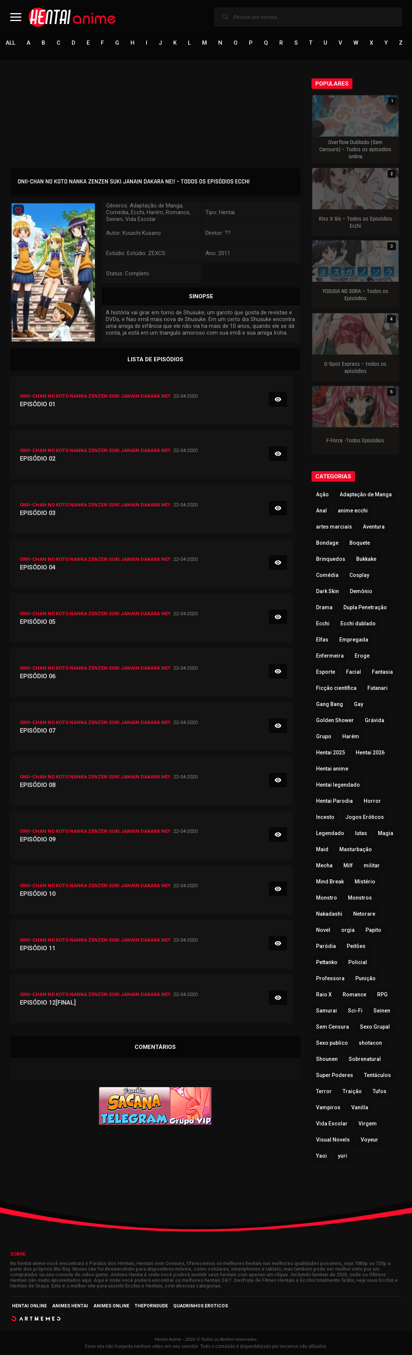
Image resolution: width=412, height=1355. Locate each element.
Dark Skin (327, 592)
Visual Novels (333, 1140)
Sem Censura (332, 1027)
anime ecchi (353, 511)
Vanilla (359, 1108)
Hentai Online (29, 1306)
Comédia (327, 575)
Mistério (365, 882)
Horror (372, 801)
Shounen (327, 1059)
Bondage (327, 543)
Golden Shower (335, 721)
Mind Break (330, 882)
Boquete (359, 543)
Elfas (322, 640)
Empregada (353, 640)
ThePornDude (151, 1306)
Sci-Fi (355, 1011)
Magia (385, 834)
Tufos (380, 1092)
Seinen (381, 1011)
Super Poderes (334, 1076)
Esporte (325, 672)
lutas (361, 834)
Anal (321, 511)
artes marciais (334, 527)
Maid (322, 850)
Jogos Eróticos (364, 817)
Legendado (330, 834)
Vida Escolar (332, 1124)
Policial (357, 963)
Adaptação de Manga (366, 495)
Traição (352, 1092)
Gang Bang (329, 705)
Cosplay (359, 575)
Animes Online (111, 1306)
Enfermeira (330, 656)
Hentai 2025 (330, 753)
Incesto (325, 817)
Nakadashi (329, 914)
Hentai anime (332, 769)
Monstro (326, 898)
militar (372, 866)
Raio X (324, 995)
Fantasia (382, 672)
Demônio (361, 592)
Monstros (360, 898)
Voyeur (369, 1140)
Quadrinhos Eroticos (200, 1306)
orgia (348, 930)
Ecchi (323, 624)
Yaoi (321, 1156)
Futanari (377, 688)
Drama (324, 608)
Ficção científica (336, 688)
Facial (353, 672)
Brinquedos (330, 559)
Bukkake (366, 559)
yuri (342, 1156)
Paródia (326, 946)
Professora (330, 979)
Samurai (326, 1011)
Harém (350, 737)
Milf (348, 866)
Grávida (374, 721)
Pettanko (326, 963)
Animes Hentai (70, 1306)
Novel (323, 930)
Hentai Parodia (334, 801)
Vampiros (328, 1108)
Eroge (362, 656)
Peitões (356, 946)
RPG (382, 995)
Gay (358, 705)
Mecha (324, 866)
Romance (354, 995)
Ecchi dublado (358, 624)
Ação (322, 495)
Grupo (323, 737)
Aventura (374, 527)
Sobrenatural (365, 1059)
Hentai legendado (338, 785)
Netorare (364, 914)
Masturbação (355, 850)
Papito (373, 930)
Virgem (367, 1124)
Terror (324, 1092)
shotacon (370, 1043)
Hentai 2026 (370, 753)
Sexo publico (332, 1043)
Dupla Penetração (365, 608)
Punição (365, 979)
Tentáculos (377, 1076)
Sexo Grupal (375, 1027)
